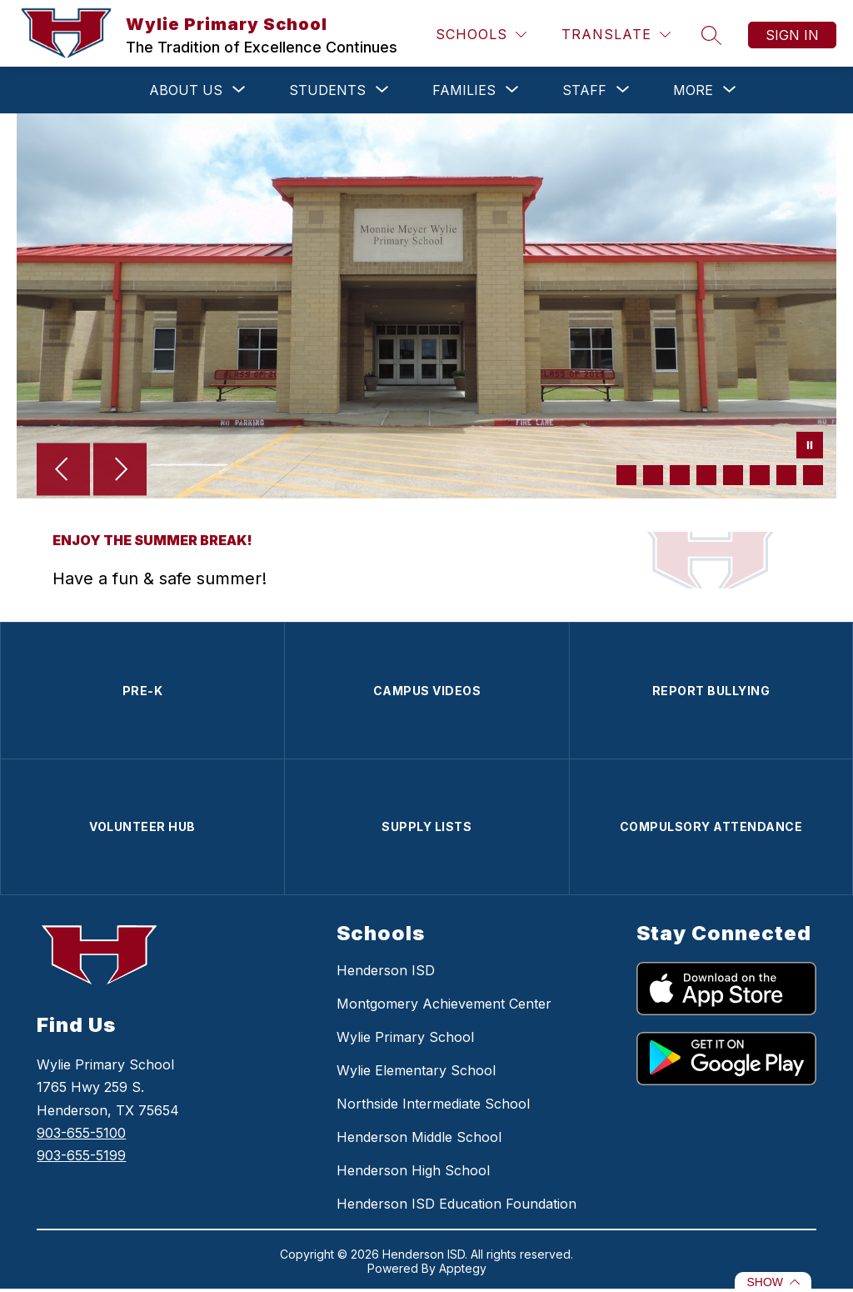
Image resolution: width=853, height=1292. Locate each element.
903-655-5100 (81, 1132)
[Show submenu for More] (693, 90)
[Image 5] (733, 475)
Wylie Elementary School (416, 1070)
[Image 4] (706, 475)
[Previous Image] (63, 471)
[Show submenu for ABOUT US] (185, 90)
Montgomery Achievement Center (444, 1003)
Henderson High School (413, 1170)
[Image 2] (653, 475)
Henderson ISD (386, 970)
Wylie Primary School (405, 1037)
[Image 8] (813, 475)
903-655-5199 (81, 1155)
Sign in (792, 35)
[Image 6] (760, 475)
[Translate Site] (616, 34)
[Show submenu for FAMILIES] (464, 90)
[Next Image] (120, 471)
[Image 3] (680, 475)
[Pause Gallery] (809, 447)
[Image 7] (786, 475)
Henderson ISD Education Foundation (456, 1203)
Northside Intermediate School (433, 1103)
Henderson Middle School (419, 1137)
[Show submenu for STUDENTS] (327, 90)
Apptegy (462, 1268)
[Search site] (711, 35)
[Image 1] (626, 475)
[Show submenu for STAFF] (584, 90)
